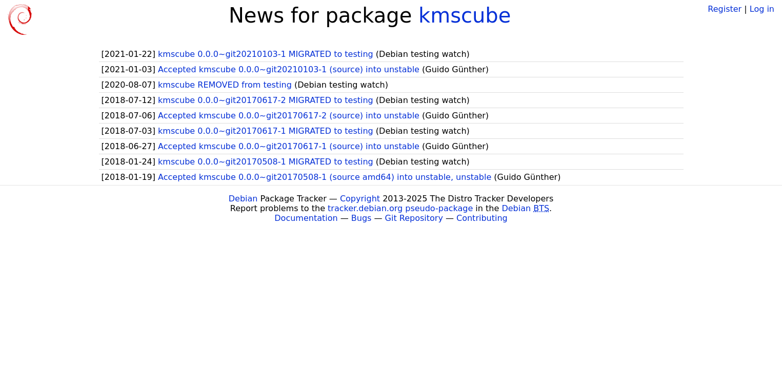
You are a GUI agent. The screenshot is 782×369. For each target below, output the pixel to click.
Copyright (360, 198)
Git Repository (414, 218)
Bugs (361, 218)
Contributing (482, 218)
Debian (243, 198)
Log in (762, 9)
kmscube (464, 15)
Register (724, 9)
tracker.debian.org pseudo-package (400, 208)
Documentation (305, 218)
